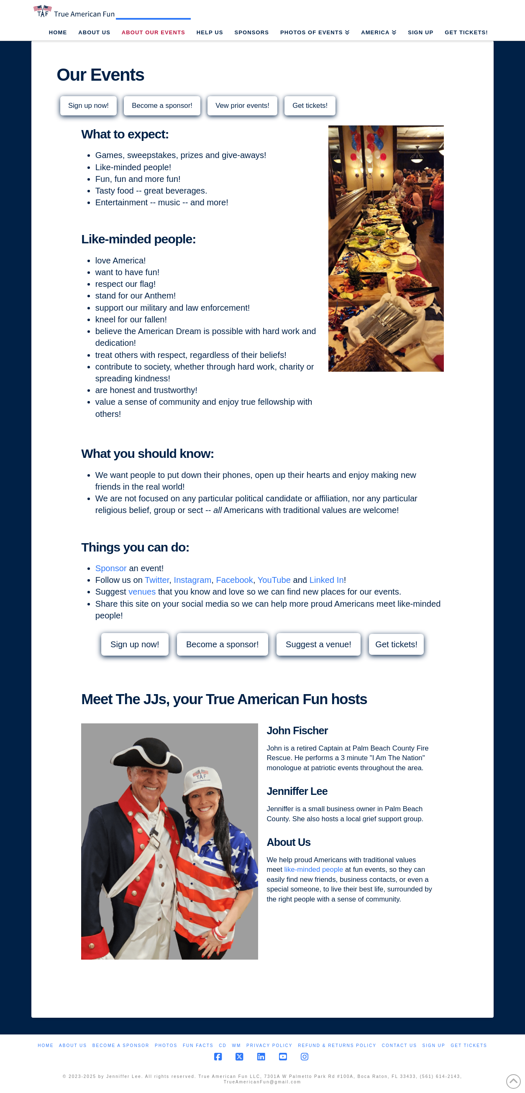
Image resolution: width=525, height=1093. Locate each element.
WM (236, 1045)
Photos (166, 1045)
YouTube (274, 580)
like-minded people (313, 869)
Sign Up (434, 1045)
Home (46, 1045)
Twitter (157, 580)
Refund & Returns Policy (337, 1045)
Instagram (193, 580)
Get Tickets (469, 1045)
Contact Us (399, 1045)
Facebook (234, 580)
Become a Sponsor (120, 1045)
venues (142, 591)
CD (222, 1045)
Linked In (327, 580)
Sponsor (111, 568)
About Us (73, 1045)
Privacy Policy (269, 1045)
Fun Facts (198, 1045)
